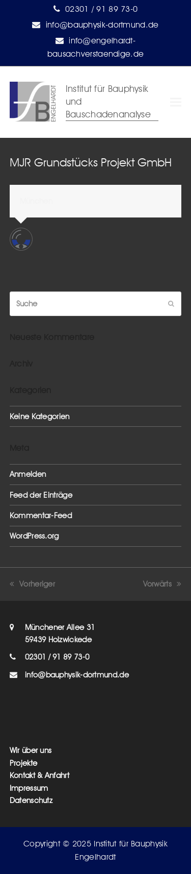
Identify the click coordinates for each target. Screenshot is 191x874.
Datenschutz (31, 800)
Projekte (23, 763)
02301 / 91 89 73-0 (101, 9)
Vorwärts (162, 584)
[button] (175, 102)
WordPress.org (34, 536)
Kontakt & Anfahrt (39, 775)
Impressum (29, 788)
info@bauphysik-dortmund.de (102, 25)
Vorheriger (32, 584)
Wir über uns (31, 750)
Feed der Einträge (41, 495)
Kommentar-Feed (41, 515)
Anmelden (28, 474)
